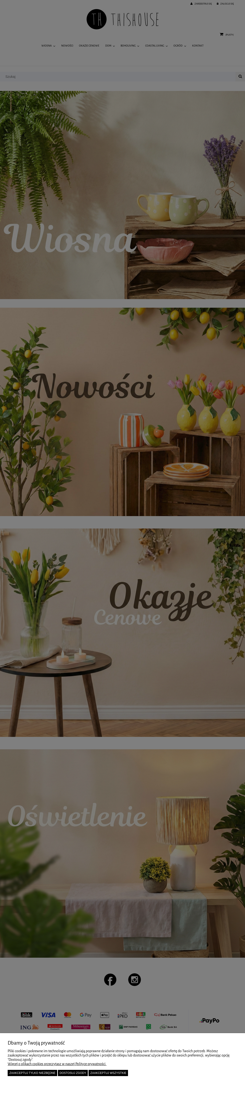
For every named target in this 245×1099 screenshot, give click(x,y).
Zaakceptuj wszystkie (108, 1073)
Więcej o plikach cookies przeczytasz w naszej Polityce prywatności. (57, 1064)
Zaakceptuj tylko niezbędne (32, 1073)
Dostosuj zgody (73, 1073)
